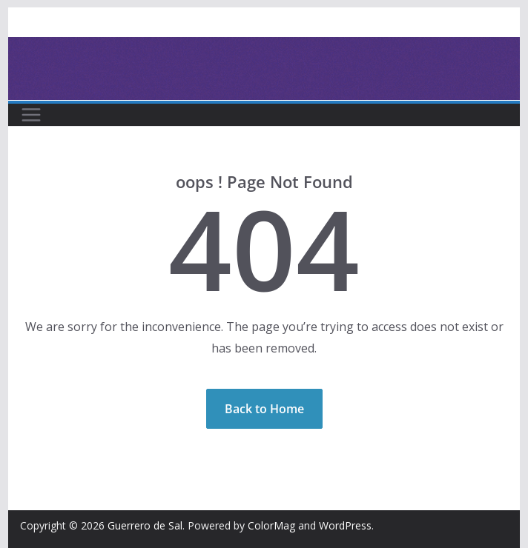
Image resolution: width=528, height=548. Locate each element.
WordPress (345, 525)
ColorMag (271, 525)
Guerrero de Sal (145, 525)
